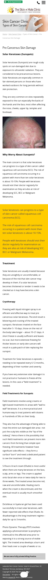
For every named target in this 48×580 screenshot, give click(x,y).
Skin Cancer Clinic (15, 34)
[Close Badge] (27, 572)
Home (5, 34)
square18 (11, 577)
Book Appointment (14, 2)
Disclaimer (6, 575)
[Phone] (38, 2)
